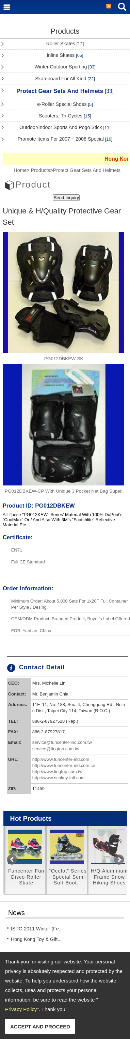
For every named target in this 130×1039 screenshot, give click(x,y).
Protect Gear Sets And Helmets (65, 90)
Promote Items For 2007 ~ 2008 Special (65, 139)
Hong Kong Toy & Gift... (36, 939)
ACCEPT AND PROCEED (40, 1026)
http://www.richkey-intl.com (58, 777)
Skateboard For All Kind (65, 78)
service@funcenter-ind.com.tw (62, 742)
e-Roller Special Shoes (65, 104)
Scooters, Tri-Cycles (65, 115)
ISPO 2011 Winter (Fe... (37, 928)
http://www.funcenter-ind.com (61, 759)
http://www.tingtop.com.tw (57, 771)
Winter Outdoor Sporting (65, 66)
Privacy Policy (21, 1009)
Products (40, 170)
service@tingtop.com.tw (55, 748)
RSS (108, 6)
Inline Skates (65, 55)
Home (20, 170)
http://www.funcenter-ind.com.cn (63, 765)
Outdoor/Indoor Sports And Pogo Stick (65, 127)
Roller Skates (65, 43)
